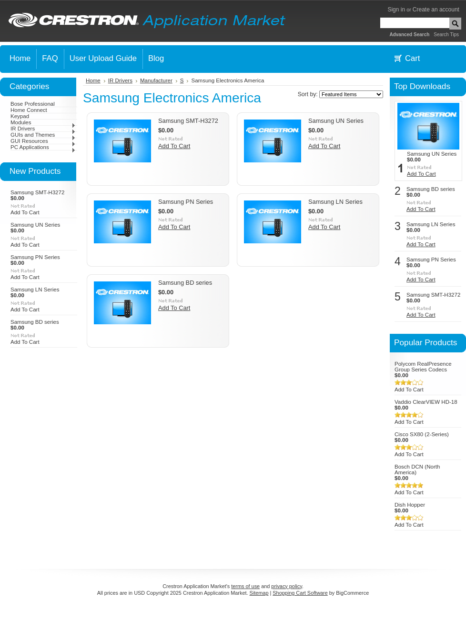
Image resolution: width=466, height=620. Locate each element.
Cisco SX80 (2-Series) (422, 434)
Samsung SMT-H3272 (37, 192)
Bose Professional (32, 104)
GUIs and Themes (43, 135)
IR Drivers (43, 128)
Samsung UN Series (35, 225)
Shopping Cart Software (300, 593)
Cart (412, 58)
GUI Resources (43, 141)
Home (93, 80)
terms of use (245, 586)
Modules (43, 122)
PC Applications (43, 147)
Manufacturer (156, 80)
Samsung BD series (34, 322)
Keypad (19, 116)
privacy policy (286, 586)
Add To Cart (25, 212)
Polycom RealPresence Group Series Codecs (423, 366)
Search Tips (446, 34)
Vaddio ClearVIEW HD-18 (426, 402)
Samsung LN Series (34, 289)
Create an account (436, 9)
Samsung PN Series (35, 257)
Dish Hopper (410, 505)
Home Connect (28, 110)
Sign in (396, 9)
